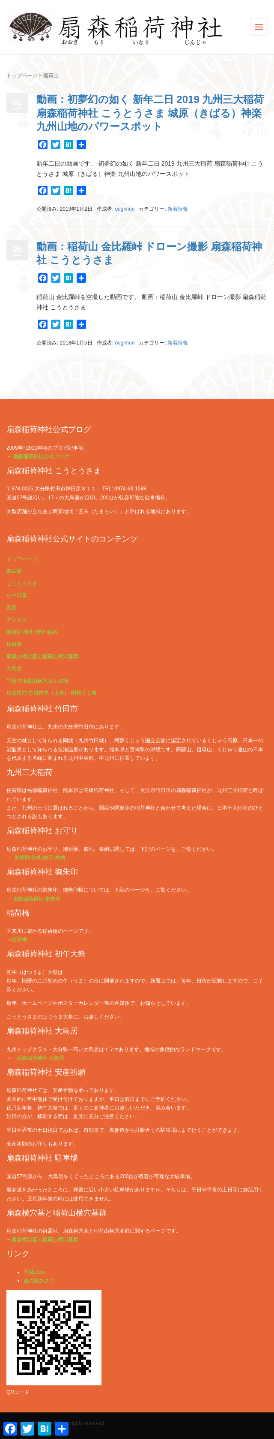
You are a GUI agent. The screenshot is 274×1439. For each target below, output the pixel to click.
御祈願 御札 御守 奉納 (31, 632)
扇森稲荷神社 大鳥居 (40, 1058)
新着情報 (177, 209)
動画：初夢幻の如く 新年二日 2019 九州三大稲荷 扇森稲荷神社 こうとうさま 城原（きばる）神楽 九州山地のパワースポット (150, 113)
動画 (11, 608)
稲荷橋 (14, 644)
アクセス (16, 620)
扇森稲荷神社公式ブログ (41, 456)
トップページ (21, 76)
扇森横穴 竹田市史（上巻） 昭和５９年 (51, 693)
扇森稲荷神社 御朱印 (36, 899)
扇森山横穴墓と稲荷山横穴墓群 (42, 656)
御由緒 (14, 571)
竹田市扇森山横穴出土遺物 (37, 681)
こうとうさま (21, 583)
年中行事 (16, 596)
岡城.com (34, 1272)
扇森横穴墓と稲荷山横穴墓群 (45, 1239)
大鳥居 (14, 668)
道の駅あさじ (39, 1281)
